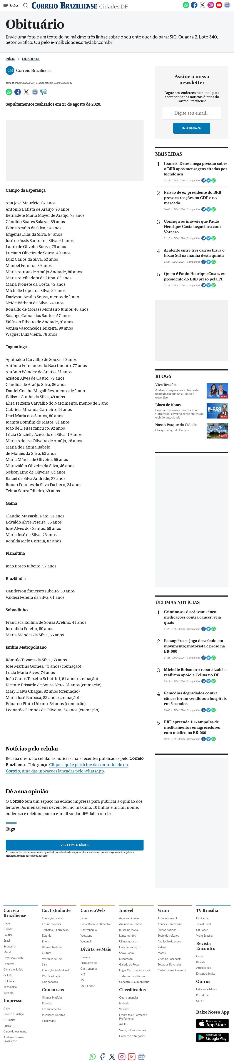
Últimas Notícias (52, 947)
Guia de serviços (129, 947)
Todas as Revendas (169, 964)
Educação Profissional (55, 970)
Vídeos (162, 947)
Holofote (8, 981)
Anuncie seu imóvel (131, 924)
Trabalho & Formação (55, 930)
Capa (6, 923)
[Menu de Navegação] (11, 5)
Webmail (86, 941)
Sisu (44, 964)
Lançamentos (127, 935)
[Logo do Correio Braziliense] (64, 5)
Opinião (8, 975)
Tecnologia (10, 987)
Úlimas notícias (128, 941)
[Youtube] (219, 7)
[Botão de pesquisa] (24, 5)
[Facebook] (194, 7)
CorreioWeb (92, 910)
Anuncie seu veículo (170, 924)
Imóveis (124, 1003)
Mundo (7, 952)
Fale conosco (50, 982)
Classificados (132, 989)
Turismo (8, 992)
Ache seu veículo (168, 918)
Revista (201, 962)
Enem (45, 941)
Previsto (47, 1003)
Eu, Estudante (56, 910)
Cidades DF (113, 6)
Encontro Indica (206, 973)
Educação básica (52, 918)
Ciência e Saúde (13, 969)
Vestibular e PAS (52, 959)
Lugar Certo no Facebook (134, 970)
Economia (9, 946)
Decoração (126, 959)
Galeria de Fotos (129, 964)
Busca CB (9, 1025)
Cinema (85, 957)
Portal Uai (202, 995)
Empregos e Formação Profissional (133, 1016)
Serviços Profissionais (132, 1030)
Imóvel (126, 910)
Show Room (126, 953)
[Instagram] (210, 7)
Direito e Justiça (13, 1014)
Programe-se (88, 962)
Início (10, 59)
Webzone (86, 935)
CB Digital (9, 1020)
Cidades (8, 929)
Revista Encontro (206, 946)
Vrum (163, 910)
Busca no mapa (128, 930)
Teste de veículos (168, 935)
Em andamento (51, 1009)
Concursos (53, 989)
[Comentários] (43, 94)
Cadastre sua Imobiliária (134, 982)
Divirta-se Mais (95, 949)
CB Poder (202, 930)
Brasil (6, 940)
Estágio (46, 935)
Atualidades (203, 967)
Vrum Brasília (204, 935)
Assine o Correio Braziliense (13, 1039)
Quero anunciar (128, 997)
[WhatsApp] (186, 7)
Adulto (123, 1024)
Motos (162, 953)
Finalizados (49, 1020)
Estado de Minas (206, 989)
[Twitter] (202, 7)
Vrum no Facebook (169, 959)
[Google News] (227, 7)
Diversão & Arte (13, 958)
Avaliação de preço (169, 941)
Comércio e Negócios (132, 1036)
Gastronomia (88, 930)
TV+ (83, 980)
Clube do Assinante (15, 1031)
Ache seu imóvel (129, 918)
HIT (82, 974)
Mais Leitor (87, 986)
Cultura (46, 953)
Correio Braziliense (14, 913)
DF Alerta (202, 918)
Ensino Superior (51, 924)
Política (8, 935)
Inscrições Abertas (53, 1015)
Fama (83, 918)
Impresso (13, 1000)
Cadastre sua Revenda (172, 970)
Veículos (124, 1009)
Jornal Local (203, 924)
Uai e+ (200, 1000)
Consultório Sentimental (95, 924)
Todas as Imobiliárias (132, 976)
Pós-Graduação (51, 976)
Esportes (9, 964)
